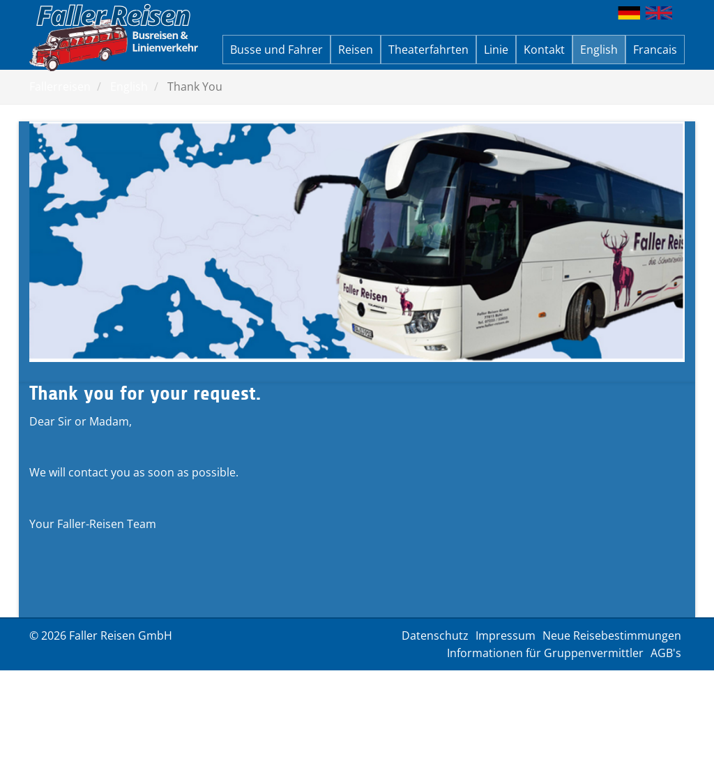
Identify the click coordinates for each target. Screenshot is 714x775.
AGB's (666, 653)
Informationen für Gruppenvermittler (545, 653)
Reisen (355, 49)
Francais (655, 49)
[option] (357, 241)
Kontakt (544, 49)
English (129, 86)
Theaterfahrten (428, 49)
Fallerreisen (60, 86)
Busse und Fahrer (276, 49)
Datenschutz (435, 635)
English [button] (599, 49)
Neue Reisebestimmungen (611, 635)
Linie (496, 49)
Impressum (506, 635)
